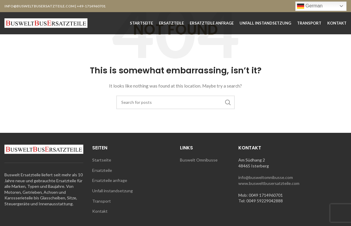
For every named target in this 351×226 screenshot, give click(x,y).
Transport (101, 201)
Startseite (101, 159)
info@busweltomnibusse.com (265, 177)
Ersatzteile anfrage (109, 180)
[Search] (175, 102)
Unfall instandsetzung (112, 190)
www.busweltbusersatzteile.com (268, 183)
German (310, 6)
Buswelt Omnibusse (199, 159)
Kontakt (100, 211)
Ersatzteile (102, 170)
